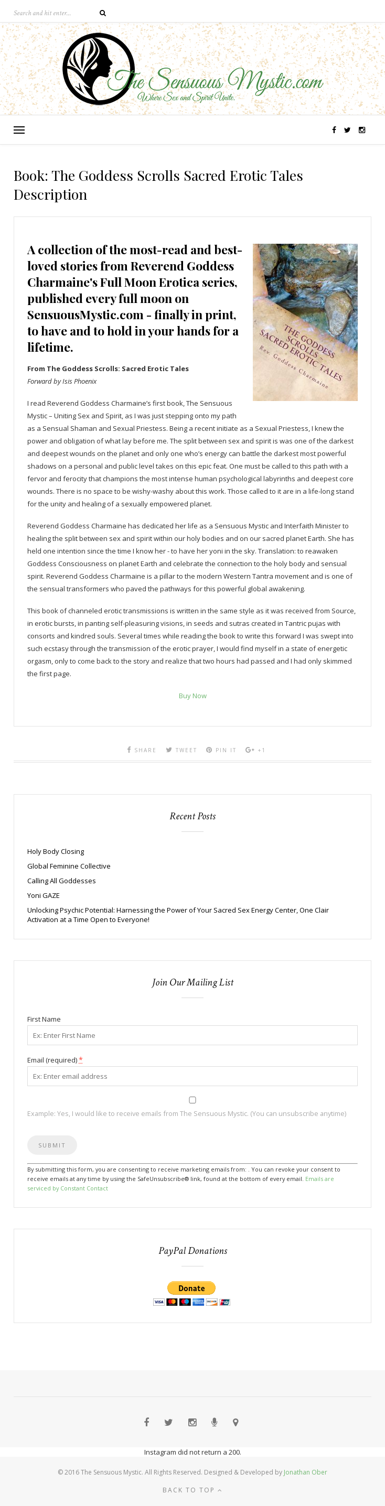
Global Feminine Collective (69, 866)
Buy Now (193, 695)
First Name (44, 1019)
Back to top (193, 1490)
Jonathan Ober (305, 1472)
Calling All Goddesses (61, 880)
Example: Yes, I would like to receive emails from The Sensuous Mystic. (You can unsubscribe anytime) (186, 1113)
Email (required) (55, 1060)
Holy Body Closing (55, 851)
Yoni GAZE (43, 895)
